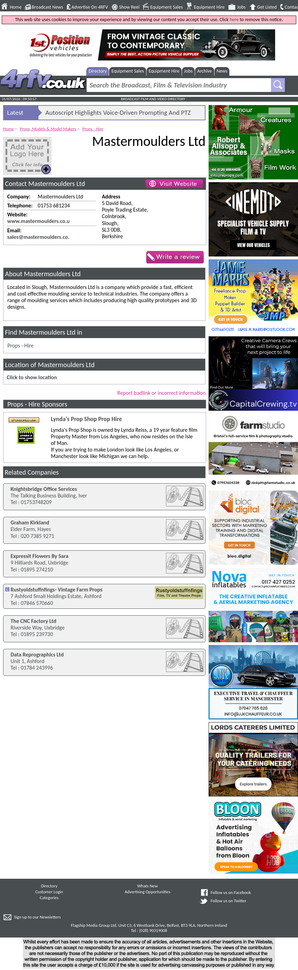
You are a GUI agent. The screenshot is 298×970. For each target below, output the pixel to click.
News (222, 71)
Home (15, 7)
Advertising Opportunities (147, 891)
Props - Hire (93, 128)
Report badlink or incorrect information (161, 393)
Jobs (241, 7)
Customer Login (49, 891)
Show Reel (129, 7)
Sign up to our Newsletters (37, 917)
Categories (49, 897)
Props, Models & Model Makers (48, 128)
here (234, 19)
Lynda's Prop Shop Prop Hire (86, 419)
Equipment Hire (209, 7)
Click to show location (32, 377)
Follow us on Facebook (231, 892)
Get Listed (267, 7)
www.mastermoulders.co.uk (39, 221)
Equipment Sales (166, 7)
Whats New (147, 885)
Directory (97, 71)
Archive (204, 71)
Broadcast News (47, 7)
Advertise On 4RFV (89, 7)
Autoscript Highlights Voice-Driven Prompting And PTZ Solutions (118, 114)
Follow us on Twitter (228, 900)
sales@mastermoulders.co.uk (41, 237)
